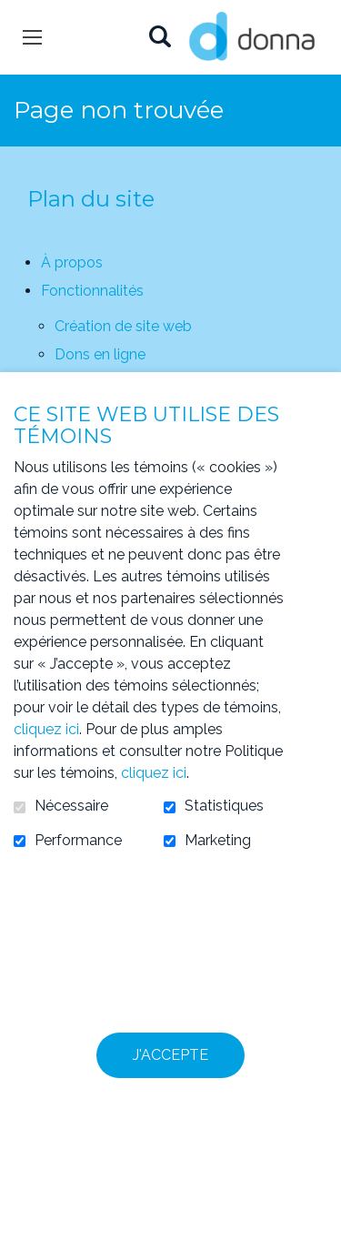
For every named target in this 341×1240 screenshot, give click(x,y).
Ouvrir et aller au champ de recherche (159, 37)
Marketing (218, 840)
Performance (78, 840)
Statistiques (224, 806)
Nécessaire (71, 806)
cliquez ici (46, 729)
